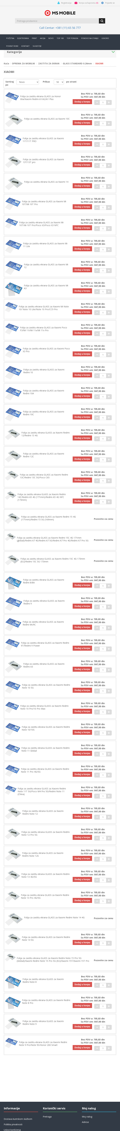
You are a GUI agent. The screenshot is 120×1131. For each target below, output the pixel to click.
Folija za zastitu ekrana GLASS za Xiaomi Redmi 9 (44, 602)
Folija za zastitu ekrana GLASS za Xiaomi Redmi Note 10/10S (46, 728)
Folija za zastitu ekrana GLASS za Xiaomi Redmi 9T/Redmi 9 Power (45, 644)
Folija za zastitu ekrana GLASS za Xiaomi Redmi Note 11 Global (45, 749)
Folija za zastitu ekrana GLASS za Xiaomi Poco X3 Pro (46, 350)
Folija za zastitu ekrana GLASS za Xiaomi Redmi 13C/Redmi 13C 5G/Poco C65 (44, 476)
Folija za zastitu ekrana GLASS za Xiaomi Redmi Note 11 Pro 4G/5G (45, 770)
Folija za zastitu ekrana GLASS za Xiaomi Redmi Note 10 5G (46, 686)
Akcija (42, 38)
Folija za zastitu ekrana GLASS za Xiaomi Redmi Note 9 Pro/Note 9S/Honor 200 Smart (43, 1043)
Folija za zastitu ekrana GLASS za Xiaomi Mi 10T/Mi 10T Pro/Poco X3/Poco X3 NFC (41, 224)
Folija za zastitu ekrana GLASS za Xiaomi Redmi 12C (43, 455)
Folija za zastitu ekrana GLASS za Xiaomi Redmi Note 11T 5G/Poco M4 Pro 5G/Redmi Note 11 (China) (42, 791)
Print (34, 38)
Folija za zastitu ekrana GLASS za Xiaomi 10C (47, 118)
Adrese (85, 1122)
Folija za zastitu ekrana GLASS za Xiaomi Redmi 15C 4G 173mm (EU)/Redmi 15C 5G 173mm (52, 560)
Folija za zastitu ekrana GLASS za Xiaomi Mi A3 (46, 287)
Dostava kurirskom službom (18, 1118)
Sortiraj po (9, 83)
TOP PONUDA (72, 38)
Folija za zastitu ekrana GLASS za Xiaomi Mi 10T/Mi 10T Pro (44, 203)
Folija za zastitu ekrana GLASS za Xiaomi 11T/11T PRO (43, 140)
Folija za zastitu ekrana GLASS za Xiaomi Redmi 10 (43, 371)
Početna (10, 38)
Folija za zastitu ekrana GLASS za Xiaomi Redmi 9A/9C (43, 623)
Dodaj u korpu (82, 101)
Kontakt (25, 46)
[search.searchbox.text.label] (57, 21)
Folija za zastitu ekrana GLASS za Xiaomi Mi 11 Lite (45, 245)
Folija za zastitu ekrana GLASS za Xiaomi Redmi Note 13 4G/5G (45, 875)
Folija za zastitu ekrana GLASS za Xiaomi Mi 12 (46, 266)
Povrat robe (12, 46)
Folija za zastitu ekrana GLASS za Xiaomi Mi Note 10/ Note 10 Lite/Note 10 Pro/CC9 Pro (44, 308)
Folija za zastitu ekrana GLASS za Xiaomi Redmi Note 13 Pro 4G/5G (45, 896)
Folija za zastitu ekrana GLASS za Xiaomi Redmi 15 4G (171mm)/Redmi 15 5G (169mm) (48, 518)
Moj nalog (87, 1116)
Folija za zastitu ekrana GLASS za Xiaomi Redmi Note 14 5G (46, 938)
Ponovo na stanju (89, 38)
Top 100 (60, 38)
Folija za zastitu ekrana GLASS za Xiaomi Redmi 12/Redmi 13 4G (45, 434)
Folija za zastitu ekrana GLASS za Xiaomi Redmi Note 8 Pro (46, 1001)
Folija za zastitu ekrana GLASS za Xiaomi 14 (46, 181)
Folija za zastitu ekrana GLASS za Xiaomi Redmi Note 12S (42, 854)
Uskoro (105, 38)
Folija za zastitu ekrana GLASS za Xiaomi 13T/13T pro (43, 161)
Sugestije (37, 46)
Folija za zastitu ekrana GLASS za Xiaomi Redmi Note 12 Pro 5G (45, 833)
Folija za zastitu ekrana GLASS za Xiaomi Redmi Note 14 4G (54, 917)
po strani (71, 81)
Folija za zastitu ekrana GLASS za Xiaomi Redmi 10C (43, 413)
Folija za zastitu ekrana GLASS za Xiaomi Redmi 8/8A (43, 581)
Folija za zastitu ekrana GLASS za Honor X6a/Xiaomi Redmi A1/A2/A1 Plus (40, 98)
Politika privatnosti (13, 1124)
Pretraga (47, 1116)
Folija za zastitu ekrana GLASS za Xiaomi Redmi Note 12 (42, 812)
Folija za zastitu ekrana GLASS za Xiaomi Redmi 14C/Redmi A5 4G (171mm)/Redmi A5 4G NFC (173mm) (42, 497)
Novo (51, 38)
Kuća (6, 63)
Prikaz (46, 81)
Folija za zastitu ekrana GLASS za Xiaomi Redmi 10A (43, 392)
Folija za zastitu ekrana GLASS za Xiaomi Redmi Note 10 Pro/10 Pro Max (44, 707)
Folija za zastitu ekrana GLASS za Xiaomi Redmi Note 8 (43, 980)
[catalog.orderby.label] (27, 82)
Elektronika (23, 38)
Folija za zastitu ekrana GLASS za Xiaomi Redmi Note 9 (43, 1022)
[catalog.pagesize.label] (59, 82)
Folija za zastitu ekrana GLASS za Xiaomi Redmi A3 (43, 665)
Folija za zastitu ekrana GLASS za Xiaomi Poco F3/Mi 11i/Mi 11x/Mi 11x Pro (43, 329)
